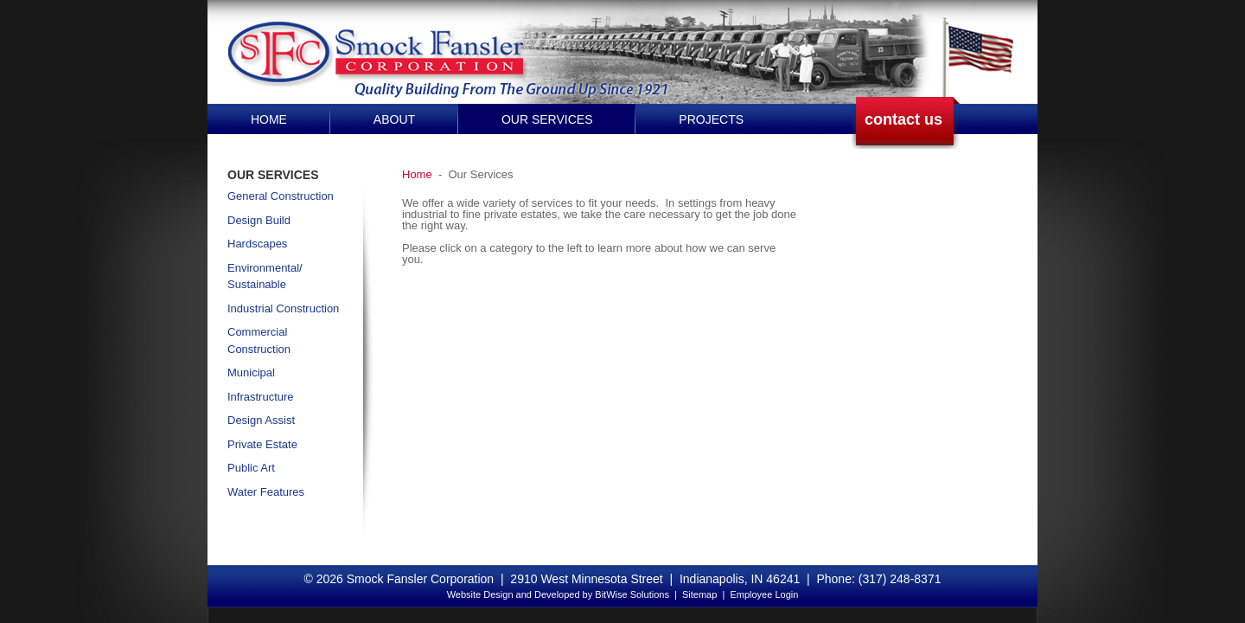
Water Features (265, 491)
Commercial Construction (258, 340)
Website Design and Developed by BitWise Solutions (558, 594)
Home (269, 119)
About (394, 119)
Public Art (251, 467)
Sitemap (699, 594)
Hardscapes (257, 243)
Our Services (547, 119)
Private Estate (262, 444)
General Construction (280, 195)
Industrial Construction (283, 308)
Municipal (251, 372)
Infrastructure (260, 396)
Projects (711, 119)
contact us (903, 119)
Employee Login (764, 594)
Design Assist (261, 420)
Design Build (258, 220)
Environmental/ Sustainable (265, 276)
